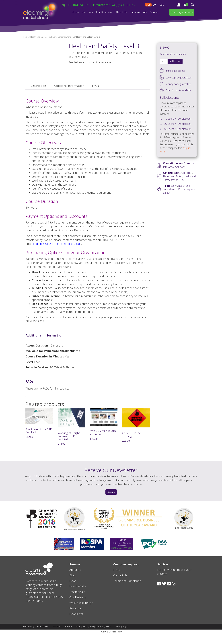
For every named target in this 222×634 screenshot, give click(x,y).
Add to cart (175, 61)
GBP (148, 5)
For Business (104, 12)
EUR (155, 5)
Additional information (69, 86)
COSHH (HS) (185, 172)
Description (38, 86)
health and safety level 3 (176, 187)
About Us (121, 12)
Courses (87, 12)
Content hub (139, 12)
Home (75, 12)
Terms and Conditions (63, 626)
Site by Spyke (122, 626)
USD (161, 5)
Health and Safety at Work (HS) (61, 36)
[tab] (38, 85)
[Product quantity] (163, 61)
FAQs (95, 86)
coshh (174, 185)
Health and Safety (38, 36)
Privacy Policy (89, 626)
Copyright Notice (105, 626)
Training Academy (182, 12)
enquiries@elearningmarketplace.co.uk (57, 244)
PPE (180, 189)
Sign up (111, 491)
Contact (154, 12)
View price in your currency (173, 54)
